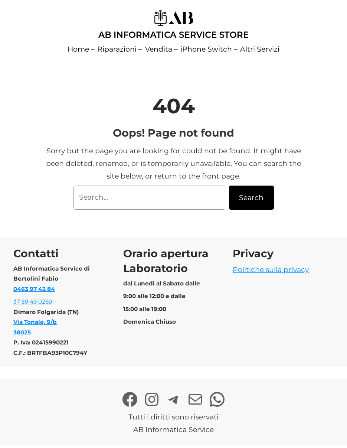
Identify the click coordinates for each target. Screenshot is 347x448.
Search (251, 197)
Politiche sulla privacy (271, 269)
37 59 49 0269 (32, 301)
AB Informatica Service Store (173, 35)
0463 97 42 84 (34, 288)
